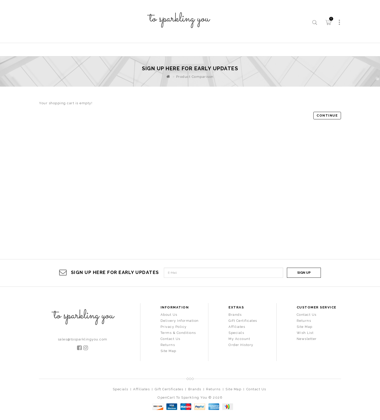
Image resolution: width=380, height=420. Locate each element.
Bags (233, 49)
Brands (235, 315)
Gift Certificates (243, 321)
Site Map (168, 351)
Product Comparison (195, 77)
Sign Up (304, 272)
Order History (241, 345)
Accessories (198, 49)
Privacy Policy (174, 327)
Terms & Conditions (178, 333)
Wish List (305, 333)
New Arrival (154, 49)
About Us (169, 315)
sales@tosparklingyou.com (82, 339)
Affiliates (237, 327)
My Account (239, 339)
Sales (261, 49)
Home (118, 49)
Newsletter (307, 339)
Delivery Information (180, 321)
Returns (168, 345)
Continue (327, 115)
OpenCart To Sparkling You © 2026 (190, 397)
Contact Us (170, 339)
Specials (236, 333)
